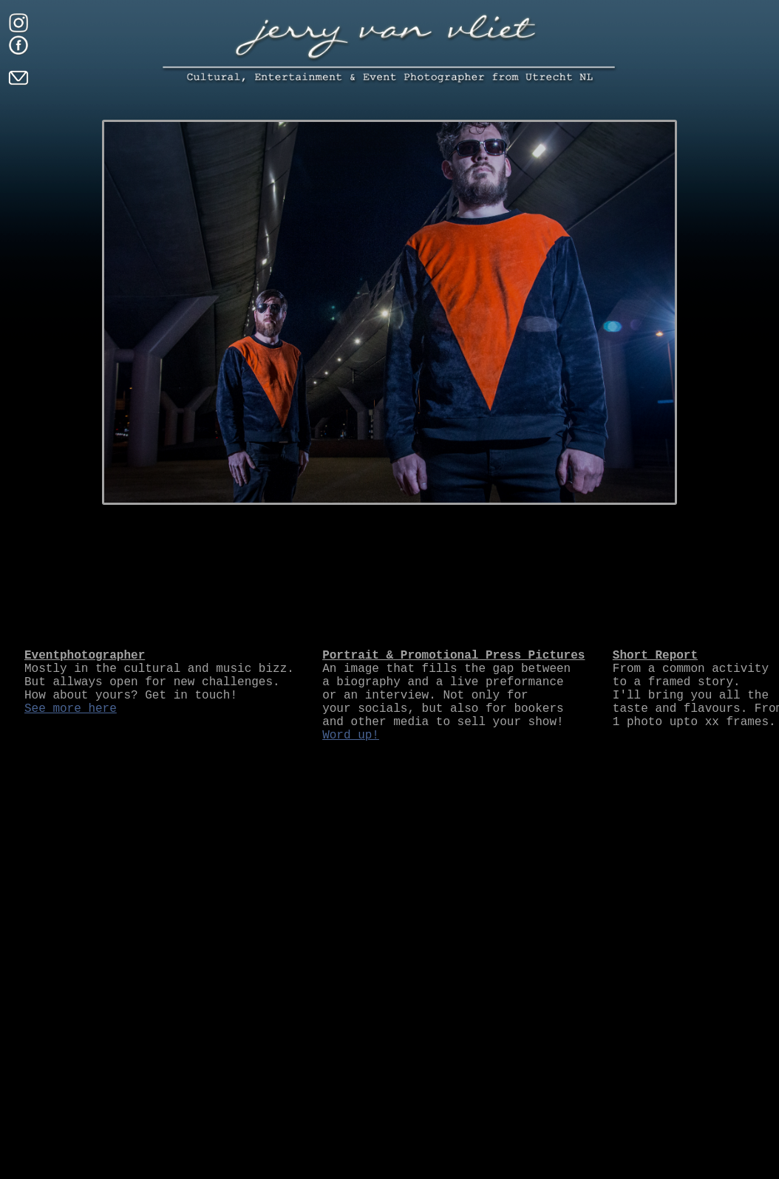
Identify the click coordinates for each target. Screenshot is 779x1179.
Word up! (350, 735)
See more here (70, 709)
